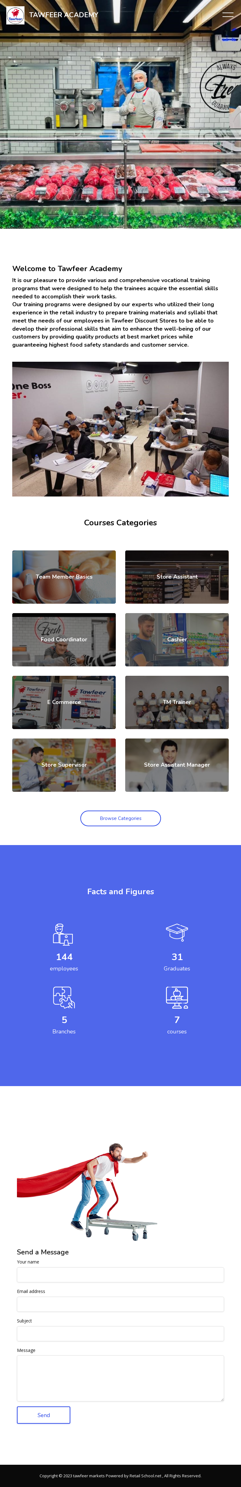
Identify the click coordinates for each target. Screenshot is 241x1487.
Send (44, 1415)
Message (26, 1350)
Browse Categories (121, 818)
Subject (24, 1321)
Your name (28, 1262)
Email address (31, 1291)
